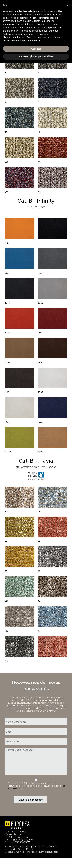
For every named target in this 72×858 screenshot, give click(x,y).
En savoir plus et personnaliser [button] (36, 56)
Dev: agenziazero (49, 851)
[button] (67, 5)
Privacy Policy (25, 849)
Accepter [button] (36, 48)
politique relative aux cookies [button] (39, 21)
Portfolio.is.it (31, 851)
